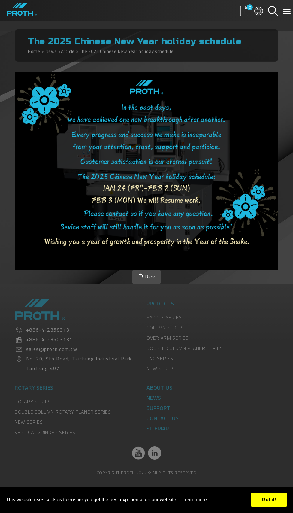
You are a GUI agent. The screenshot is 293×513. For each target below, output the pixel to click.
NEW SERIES (160, 368)
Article (68, 49)
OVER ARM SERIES (167, 337)
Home (34, 49)
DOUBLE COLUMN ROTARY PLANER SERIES (63, 411)
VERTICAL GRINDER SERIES (45, 432)
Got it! (269, 499)
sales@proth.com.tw (51, 349)
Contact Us (162, 418)
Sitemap (157, 428)
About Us (159, 388)
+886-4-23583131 (49, 329)
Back (150, 276)
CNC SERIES (159, 358)
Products (160, 303)
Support (158, 408)
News (51, 49)
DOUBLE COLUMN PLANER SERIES (184, 348)
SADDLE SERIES (164, 317)
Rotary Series (34, 388)
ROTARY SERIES (33, 401)
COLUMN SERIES (164, 327)
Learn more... (196, 499)
